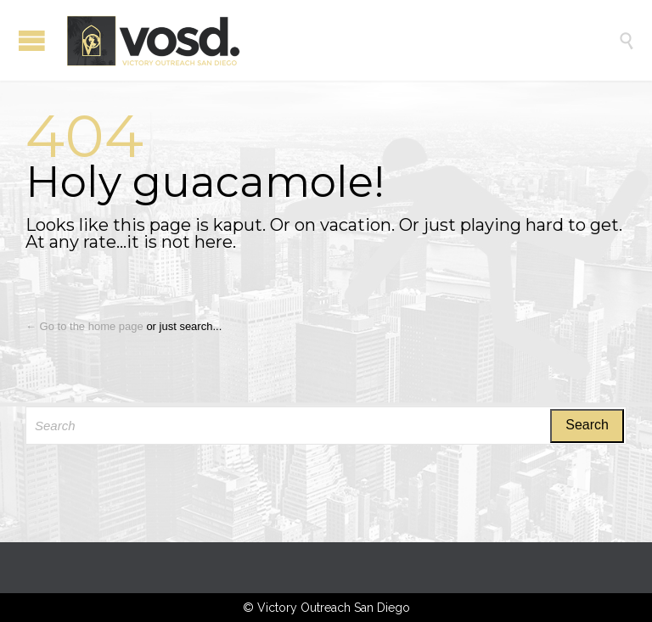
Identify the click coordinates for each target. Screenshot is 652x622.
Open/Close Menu (32, 40)
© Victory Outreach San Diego (326, 607)
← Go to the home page (84, 326)
